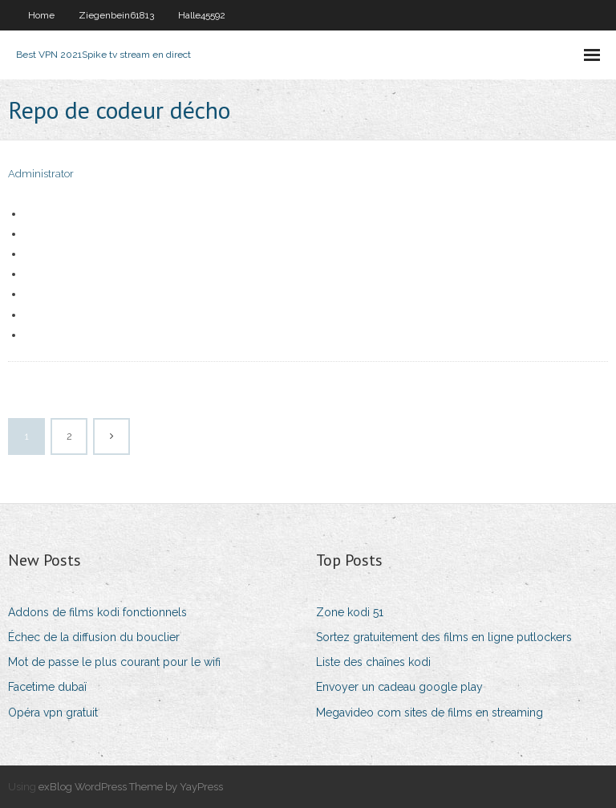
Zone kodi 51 (349, 612)
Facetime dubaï (47, 686)
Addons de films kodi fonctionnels (97, 612)
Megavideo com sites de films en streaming (429, 712)
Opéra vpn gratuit (53, 712)
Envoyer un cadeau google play (399, 686)
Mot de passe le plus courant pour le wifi (114, 662)
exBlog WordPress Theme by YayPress (130, 787)
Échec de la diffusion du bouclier (94, 637)
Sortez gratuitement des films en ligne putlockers (444, 637)
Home (41, 15)
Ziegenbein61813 (116, 15)
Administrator (41, 174)
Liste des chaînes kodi (373, 662)
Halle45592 (201, 15)
